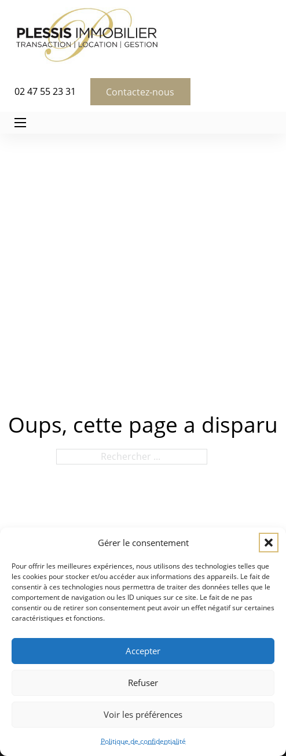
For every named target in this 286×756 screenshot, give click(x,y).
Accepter (143, 651)
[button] (268, 542)
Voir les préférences (143, 714)
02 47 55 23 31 (45, 91)
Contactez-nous (140, 92)
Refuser (143, 682)
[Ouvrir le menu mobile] (20, 122)
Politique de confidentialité (143, 741)
